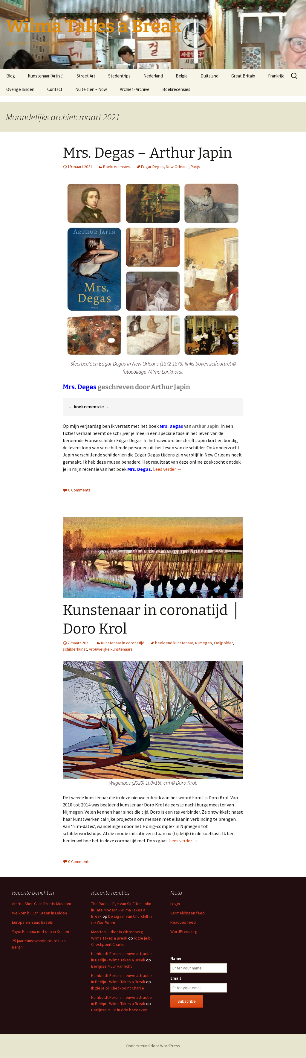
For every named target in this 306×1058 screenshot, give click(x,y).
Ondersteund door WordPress (153, 1045)
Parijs (195, 166)
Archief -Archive (134, 89)
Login (175, 903)
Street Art (85, 76)
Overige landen (20, 89)
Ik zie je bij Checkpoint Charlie (117, 988)
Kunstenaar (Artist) (46, 76)
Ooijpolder (223, 643)
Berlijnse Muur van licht (111, 966)
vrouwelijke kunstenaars (111, 649)
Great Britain (243, 76)
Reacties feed (183, 922)
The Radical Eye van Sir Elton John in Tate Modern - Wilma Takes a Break (121, 910)
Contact (54, 89)
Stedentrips (119, 76)
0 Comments (79, 490)
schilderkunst (75, 649)
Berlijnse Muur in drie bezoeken (119, 1010)
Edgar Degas (152, 166)
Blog (10, 76)
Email (175, 978)
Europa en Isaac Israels (32, 922)
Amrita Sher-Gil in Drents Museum (41, 903)
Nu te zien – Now (91, 89)
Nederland (153, 76)
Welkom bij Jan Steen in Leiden (39, 913)
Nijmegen (203, 643)
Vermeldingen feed (187, 913)
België (182, 76)
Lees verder (167, 469)
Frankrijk (276, 76)
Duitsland (209, 76)
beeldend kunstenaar (174, 643)
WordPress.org (184, 931)
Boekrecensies (176, 89)
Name (175, 958)
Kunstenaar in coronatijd (122, 643)
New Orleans (177, 166)
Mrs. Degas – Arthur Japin (147, 153)
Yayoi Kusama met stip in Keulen (40, 931)
